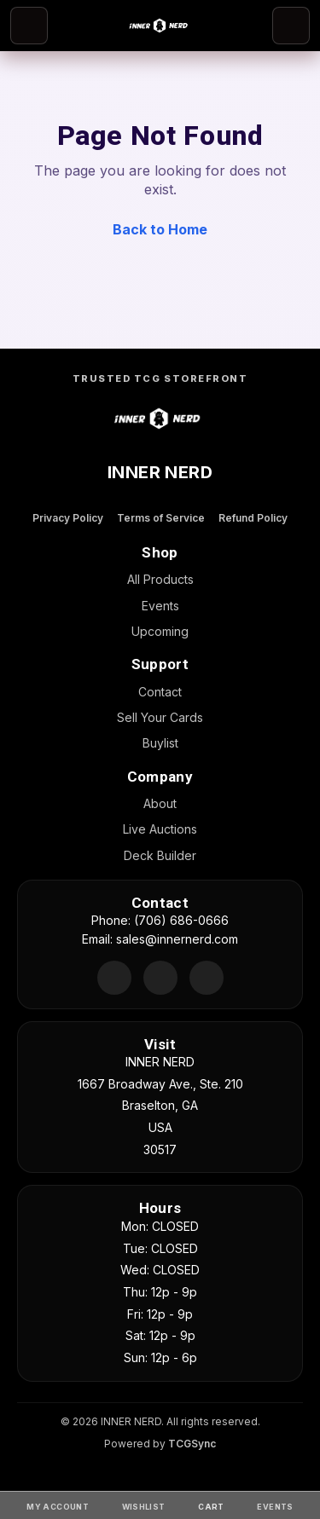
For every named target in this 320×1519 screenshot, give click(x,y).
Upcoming (160, 631)
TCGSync (192, 1443)
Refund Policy (253, 517)
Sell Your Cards (160, 717)
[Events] (274, 1505)
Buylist (160, 743)
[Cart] (210, 1505)
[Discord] (114, 978)
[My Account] (57, 1505)
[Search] (291, 25)
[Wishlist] (143, 1505)
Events (160, 605)
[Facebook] (160, 978)
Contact (160, 691)
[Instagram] (206, 978)
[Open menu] (29, 25)
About (160, 803)
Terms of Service (161, 517)
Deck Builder (160, 855)
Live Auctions (160, 829)
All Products (160, 579)
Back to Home (160, 229)
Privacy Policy (67, 517)
